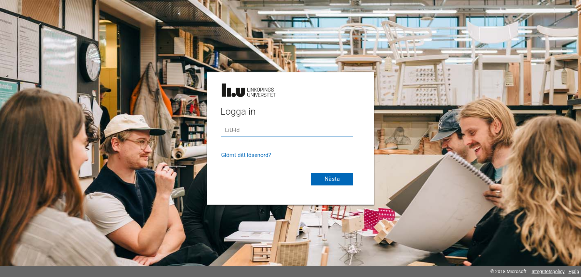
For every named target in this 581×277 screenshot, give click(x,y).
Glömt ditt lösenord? (246, 155)
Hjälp (573, 271)
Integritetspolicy (548, 271)
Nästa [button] (332, 178)
